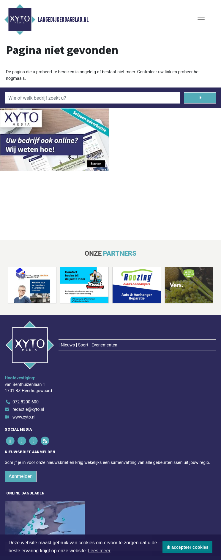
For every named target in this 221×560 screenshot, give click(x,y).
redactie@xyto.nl (28, 409)
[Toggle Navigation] (201, 19)
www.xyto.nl (23, 417)
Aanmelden (21, 476)
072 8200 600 (25, 402)
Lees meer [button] (99, 550)
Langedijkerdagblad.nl (63, 20)
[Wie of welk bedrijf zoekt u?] (92, 98)
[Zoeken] (200, 98)
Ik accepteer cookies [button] (188, 547)
